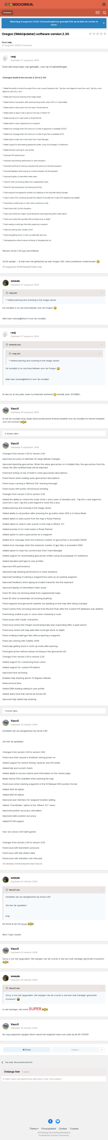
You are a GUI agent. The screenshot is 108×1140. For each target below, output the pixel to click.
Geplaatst (25, 60)
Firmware (27, 45)
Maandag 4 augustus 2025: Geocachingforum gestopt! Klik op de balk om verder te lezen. (54, 23)
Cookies (74, 1128)
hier (24, 250)
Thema (34, 1128)
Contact (63, 1128)
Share (27, 1049)
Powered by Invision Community (54, 1135)
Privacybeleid (49, 1128)
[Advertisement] (54, 1101)
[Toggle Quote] (7, 293)
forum (27, 924)
